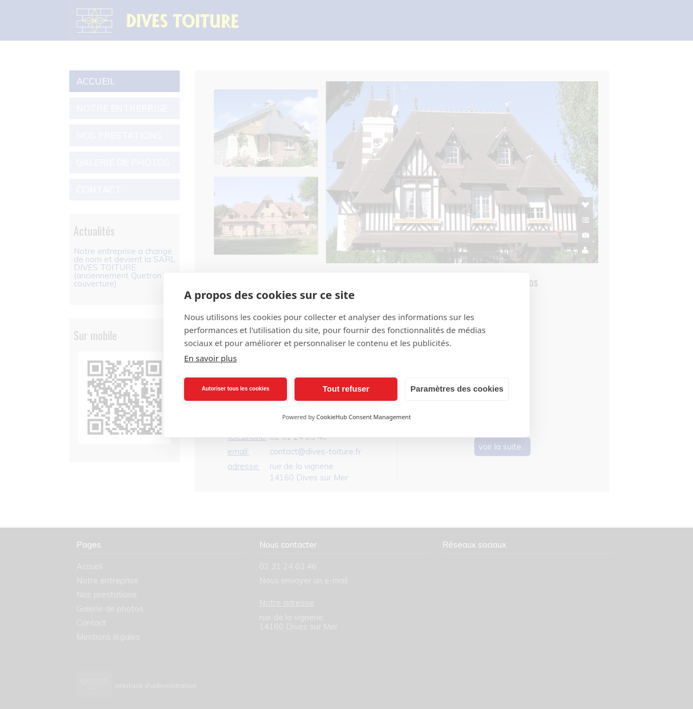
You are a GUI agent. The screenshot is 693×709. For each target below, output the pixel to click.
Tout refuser (346, 388)
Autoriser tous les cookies (235, 389)
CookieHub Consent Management (363, 417)
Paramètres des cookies (457, 388)
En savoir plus (210, 358)
